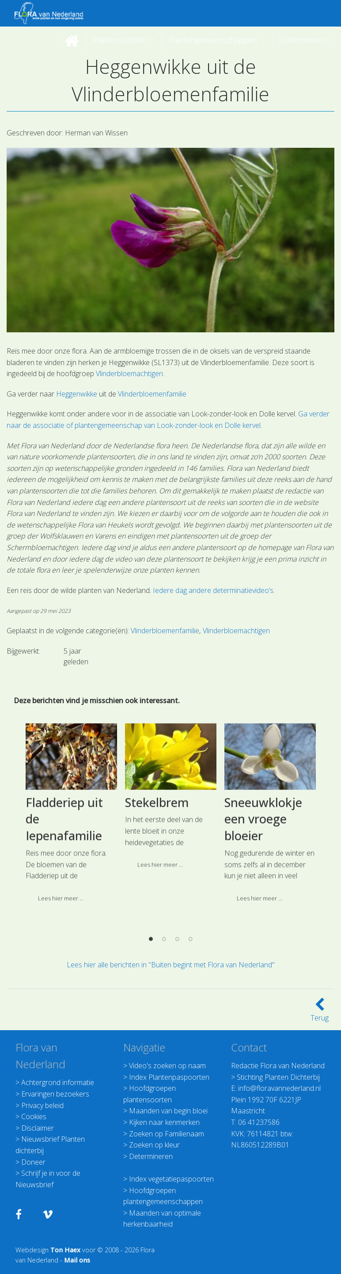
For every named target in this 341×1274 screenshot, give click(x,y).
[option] (71, 911)
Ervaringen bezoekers (55, 1094)
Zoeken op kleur (154, 1145)
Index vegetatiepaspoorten (171, 1179)
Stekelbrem (157, 897)
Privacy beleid (42, 1105)
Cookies (33, 1116)
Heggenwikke (76, 394)
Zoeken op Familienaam (166, 1134)
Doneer (33, 1162)
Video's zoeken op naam (167, 1065)
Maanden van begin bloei (168, 1111)
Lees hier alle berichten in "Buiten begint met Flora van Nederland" (171, 965)
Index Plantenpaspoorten (169, 1077)
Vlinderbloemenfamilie (152, 394)
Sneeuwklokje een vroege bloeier (263, 914)
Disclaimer (37, 1128)
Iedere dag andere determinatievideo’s (213, 590)
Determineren (151, 1156)
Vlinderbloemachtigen (129, 373)
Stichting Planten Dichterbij (278, 1077)
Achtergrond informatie (57, 1082)
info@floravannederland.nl (279, 1088)
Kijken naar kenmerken (164, 1122)
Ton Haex (65, 1250)
